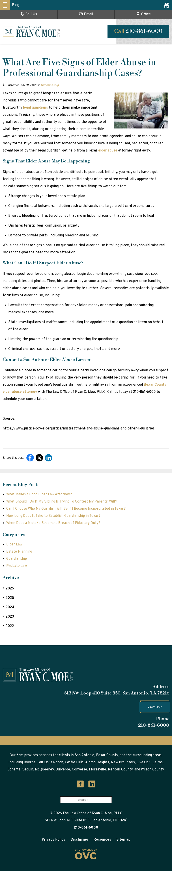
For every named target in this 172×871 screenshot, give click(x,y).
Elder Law (14, 544)
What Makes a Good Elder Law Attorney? (39, 494)
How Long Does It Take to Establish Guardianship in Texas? (53, 516)
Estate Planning (19, 551)
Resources (102, 839)
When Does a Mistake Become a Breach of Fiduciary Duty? (53, 523)
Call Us (29, 14)
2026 (8, 588)
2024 (8, 607)
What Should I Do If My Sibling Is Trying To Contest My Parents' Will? (61, 501)
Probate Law (16, 566)
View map (155, 706)
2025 (8, 597)
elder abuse (107, 150)
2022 (8, 626)
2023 (8, 616)
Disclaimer (79, 839)
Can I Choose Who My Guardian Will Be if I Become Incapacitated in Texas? (66, 509)
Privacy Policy (53, 839)
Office (143, 14)
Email (86, 14)
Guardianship (50, 85)
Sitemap (123, 839)
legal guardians (35, 107)
